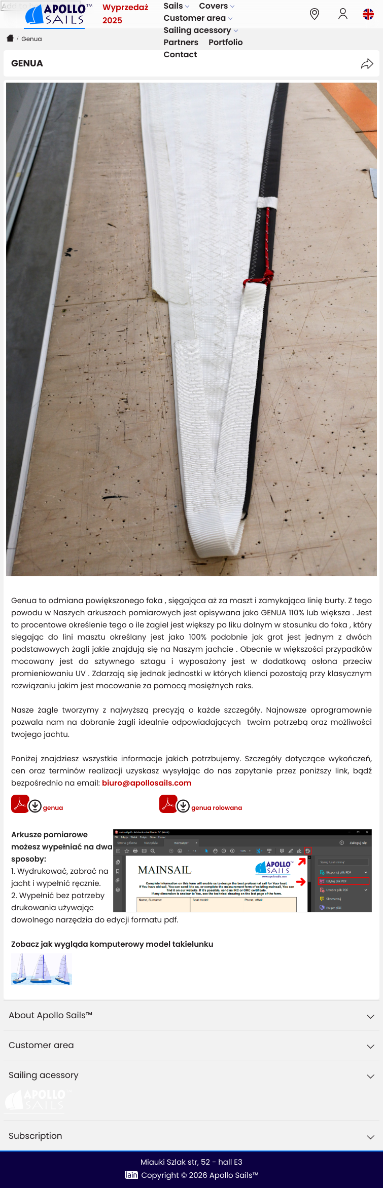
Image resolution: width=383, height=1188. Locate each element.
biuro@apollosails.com (147, 783)
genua (52, 808)
